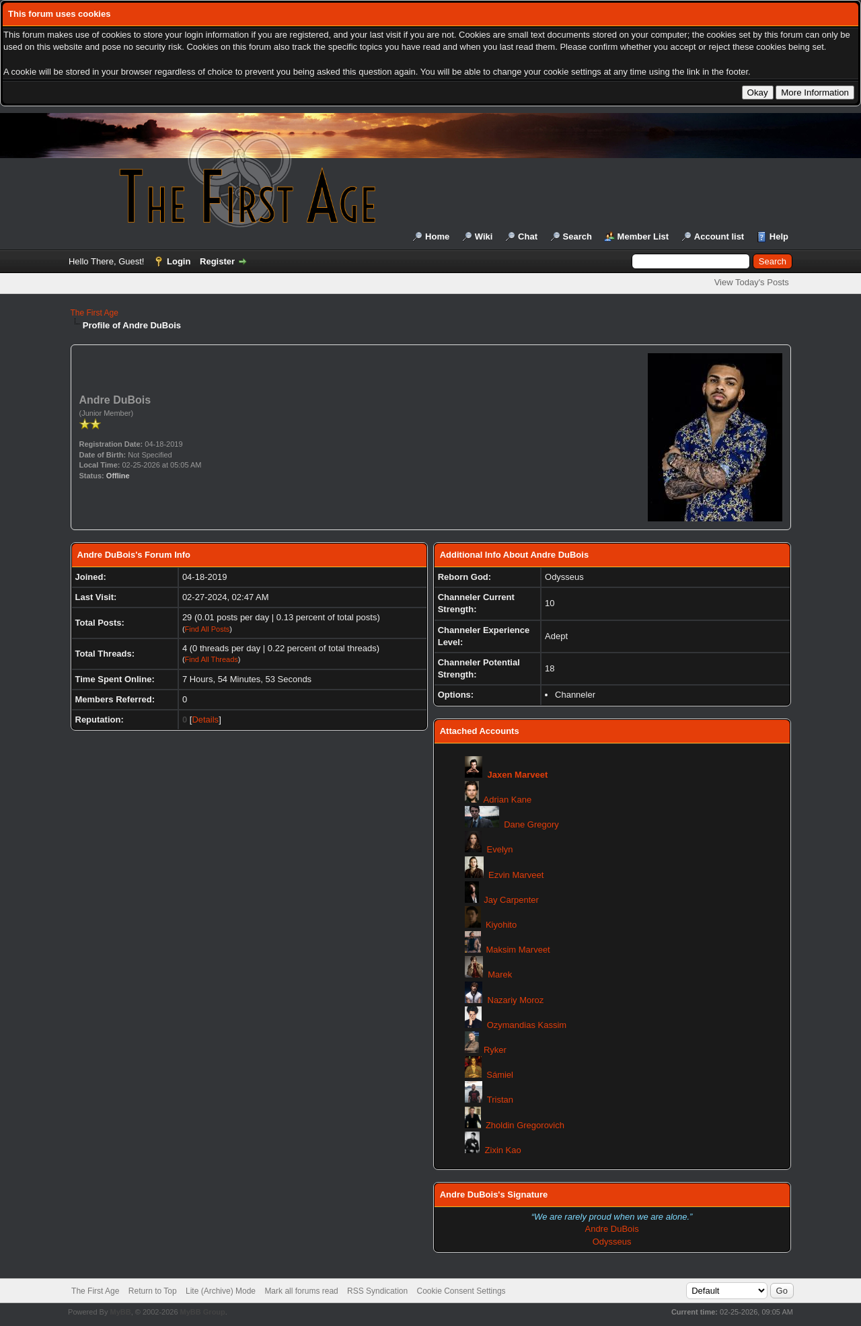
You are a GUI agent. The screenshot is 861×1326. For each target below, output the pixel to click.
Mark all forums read (301, 1291)
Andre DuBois (611, 1229)
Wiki (484, 236)
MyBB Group (202, 1312)
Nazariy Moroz (516, 1000)
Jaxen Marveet (518, 775)
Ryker (495, 1050)
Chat (527, 236)
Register (217, 261)
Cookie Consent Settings (460, 1291)
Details (205, 719)
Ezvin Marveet (516, 875)
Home (437, 236)
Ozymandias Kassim (526, 1025)
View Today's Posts (751, 282)
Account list (719, 236)
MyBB (120, 1312)
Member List (643, 236)
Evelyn (500, 849)
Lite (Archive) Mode (221, 1291)
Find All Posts (207, 629)
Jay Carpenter (511, 900)
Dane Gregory (531, 824)
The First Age (94, 313)
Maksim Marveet (518, 950)
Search (577, 236)
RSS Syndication (377, 1291)
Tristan (500, 1100)
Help (779, 236)
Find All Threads (211, 659)
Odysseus (612, 1242)
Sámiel (499, 1075)
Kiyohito (501, 925)
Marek (500, 974)
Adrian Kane (508, 800)
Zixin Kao (503, 1150)
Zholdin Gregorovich (525, 1125)
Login (178, 261)
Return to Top (152, 1291)
